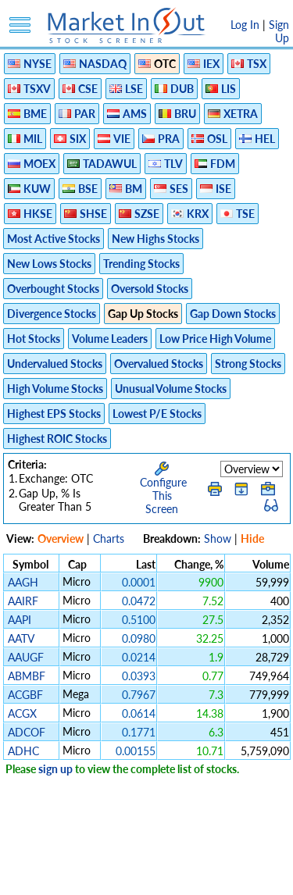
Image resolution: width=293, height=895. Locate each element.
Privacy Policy (99, 861)
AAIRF (23, 601)
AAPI (19, 619)
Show (217, 538)
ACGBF (25, 694)
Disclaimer (31, 861)
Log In (244, 24)
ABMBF (26, 676)
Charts (108, 538)
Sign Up (279, 31)
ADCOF (26, 732)
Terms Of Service (182, 861)
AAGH (23, 582)
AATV (21, 638)
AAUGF (26, 657)
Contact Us (182, 875)
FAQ (134, 875)
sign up (55, 769)
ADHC (23, 751)
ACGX (22, 713)
